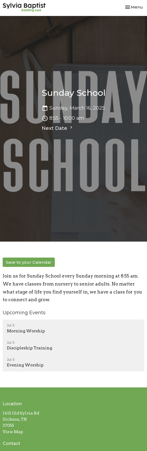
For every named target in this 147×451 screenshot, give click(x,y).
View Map (13, 431)
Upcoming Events (24, 313)
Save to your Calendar (29, 262)
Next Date (58, 128)
